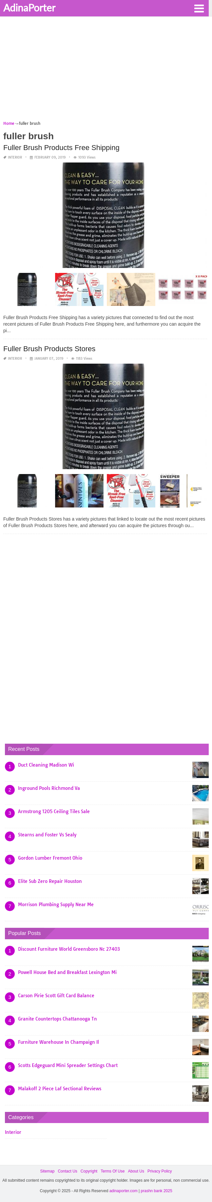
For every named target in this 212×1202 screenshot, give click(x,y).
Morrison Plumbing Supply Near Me (56, 904)
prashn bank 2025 (156, 1191)
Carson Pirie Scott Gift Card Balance (56, 996)
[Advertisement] (106, 71)
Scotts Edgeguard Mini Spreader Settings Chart (68, 1065)
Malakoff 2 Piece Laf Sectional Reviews (59, 1089)
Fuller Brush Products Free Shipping (61, 147)
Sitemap (47, 1171)
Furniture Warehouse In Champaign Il (58, 1042)
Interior (15, 157)
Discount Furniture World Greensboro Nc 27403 (69, 949)
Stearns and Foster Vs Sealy (47, 835)
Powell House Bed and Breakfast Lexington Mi (67, 972)
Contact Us (67, 1171)
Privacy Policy (159, 1171)
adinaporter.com (123, 1191)
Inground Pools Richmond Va (49, 788)
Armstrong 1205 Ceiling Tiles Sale (54, 811)
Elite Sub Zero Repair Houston (50, 881)
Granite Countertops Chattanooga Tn (57, 1019)
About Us (136, 1171)
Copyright (89, 1171)
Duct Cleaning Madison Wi (46, 765)
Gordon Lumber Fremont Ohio (50, 858)
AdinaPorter (29, 7)
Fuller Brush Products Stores (49, 349)
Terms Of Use (113, 1171)
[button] (199, 8)
